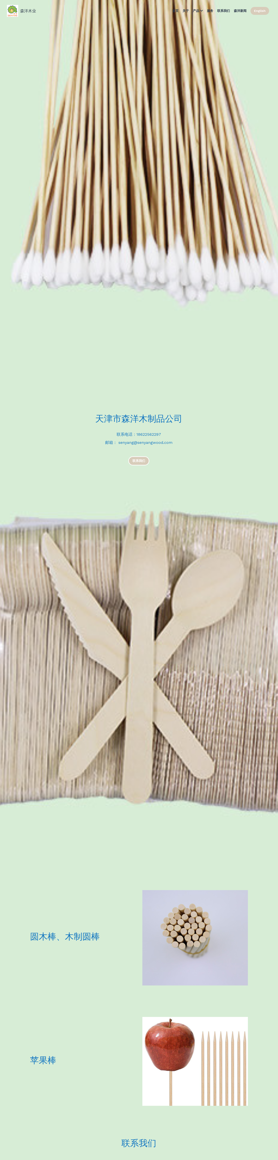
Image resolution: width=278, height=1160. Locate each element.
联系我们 (138, 461)
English (260, 11)
